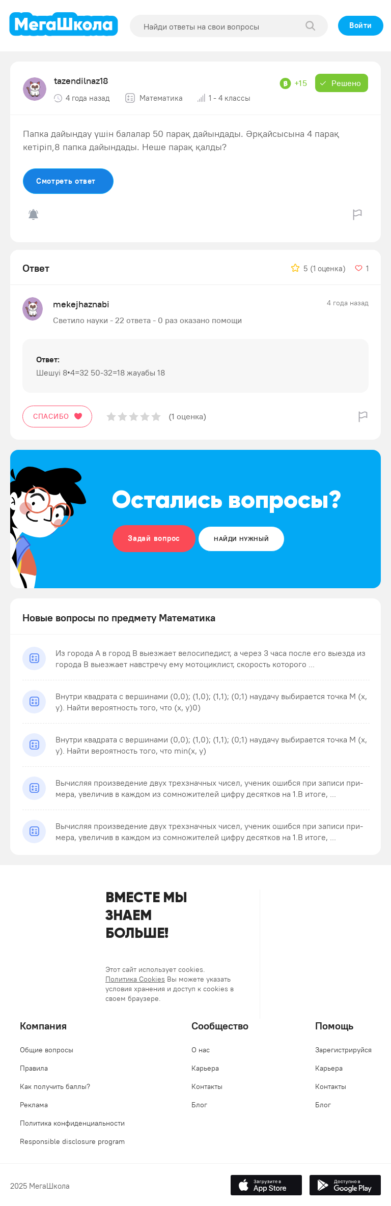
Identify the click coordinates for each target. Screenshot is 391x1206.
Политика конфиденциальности (72, 1123)
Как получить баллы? (55, 1086)
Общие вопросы (46, 1049)
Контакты (206, 1086)
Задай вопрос (154, 538)
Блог (199, 1104)
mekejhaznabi (81, 304)
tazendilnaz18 (81, 81)
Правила (34, 1068)
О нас (200, 1049)
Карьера (205, 1068)
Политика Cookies (135, 979)
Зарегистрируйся (343, 1049)
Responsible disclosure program (72, 1141)
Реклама (34, 1104)
